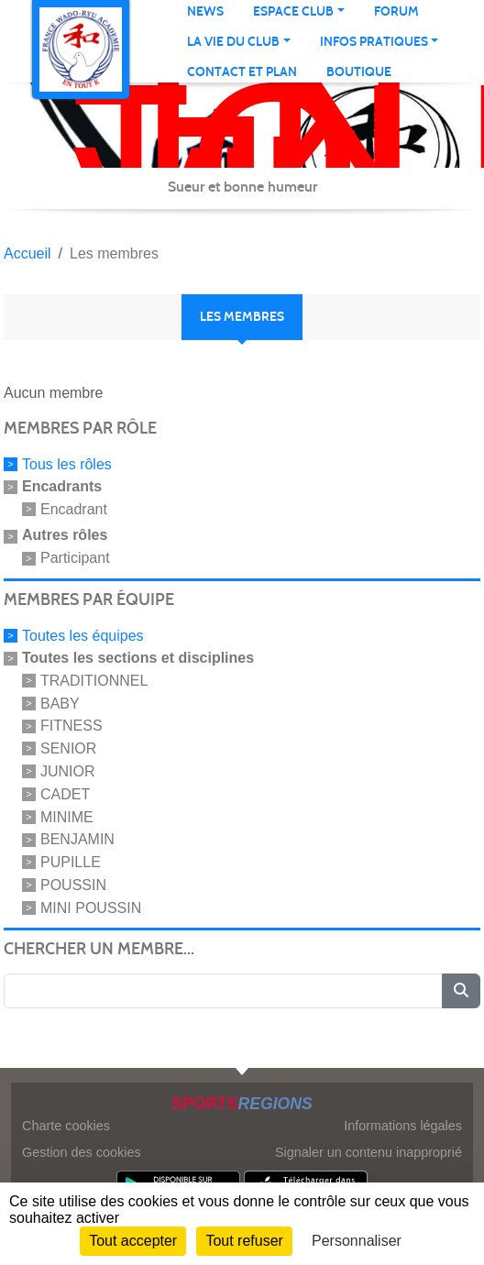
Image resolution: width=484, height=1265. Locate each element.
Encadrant (73, 508)
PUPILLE (70, 862)
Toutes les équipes (83, 636)
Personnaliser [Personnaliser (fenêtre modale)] (357, 1240)
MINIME (67, 816)
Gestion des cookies (81, 1152)
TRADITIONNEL (94, 680)
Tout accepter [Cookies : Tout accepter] (133, 1240)
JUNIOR (67, 771)
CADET (65, 794)
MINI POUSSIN (90, 907)
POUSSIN (73, 885)
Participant (75, 558)
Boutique (358, 72)
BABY (60, 702)
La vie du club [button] (233, 42)
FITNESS (71, 725)
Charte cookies (66, 1125)
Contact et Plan (242, 72)
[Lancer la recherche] (461, 991)
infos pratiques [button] (374, 42)
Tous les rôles (67, 464)
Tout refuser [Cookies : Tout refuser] (243, 1240)
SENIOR (68, 748)
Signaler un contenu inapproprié (368, 1152)
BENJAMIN (77, 839)
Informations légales (403, 1125)
